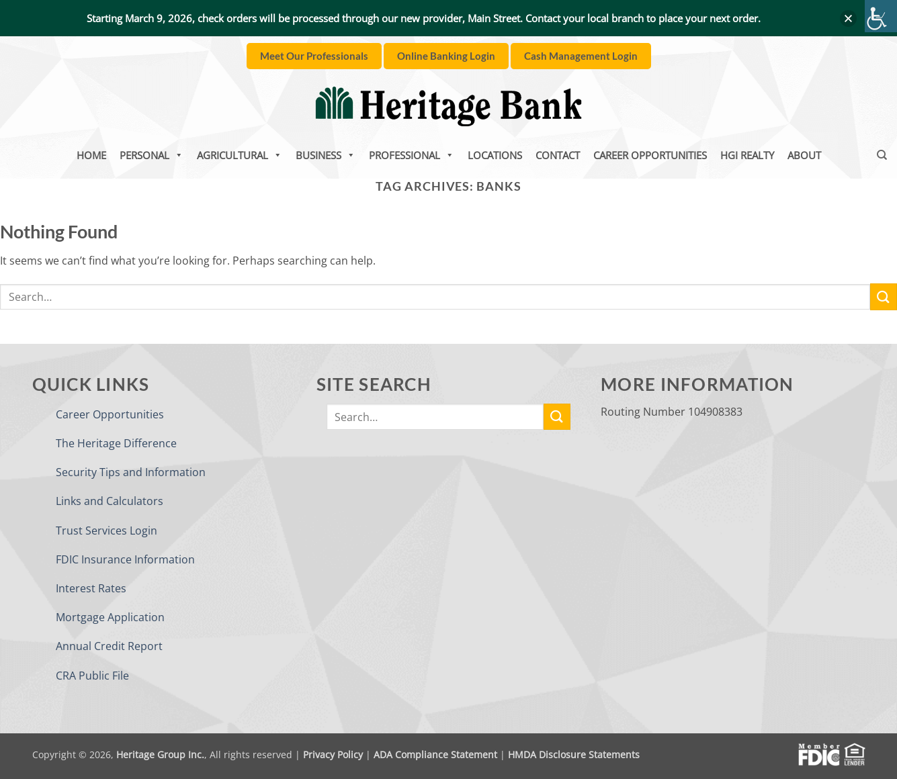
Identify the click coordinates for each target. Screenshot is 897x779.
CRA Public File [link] (92, 675)
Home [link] (91, 155)
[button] (848, 18)
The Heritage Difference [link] (116, 443)
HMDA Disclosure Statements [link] (574, 754)
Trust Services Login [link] (106, 530)
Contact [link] (558, 155)
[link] (881, 16)
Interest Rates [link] (91, 588)
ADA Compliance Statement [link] (435, 754)
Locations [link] (495, 155)
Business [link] (325, 155)
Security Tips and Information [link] (131, 472)
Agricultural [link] (239, 155)
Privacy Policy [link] (333, 754)
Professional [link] (411, 155)
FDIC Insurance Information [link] (125, 559)
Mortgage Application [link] (110, 617)
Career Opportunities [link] (650, 155)
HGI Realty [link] (747, 155)
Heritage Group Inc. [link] (160, 754)
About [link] (804, 155)
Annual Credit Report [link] (109, 646)
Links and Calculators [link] (109, 501)
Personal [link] (151, 155)
